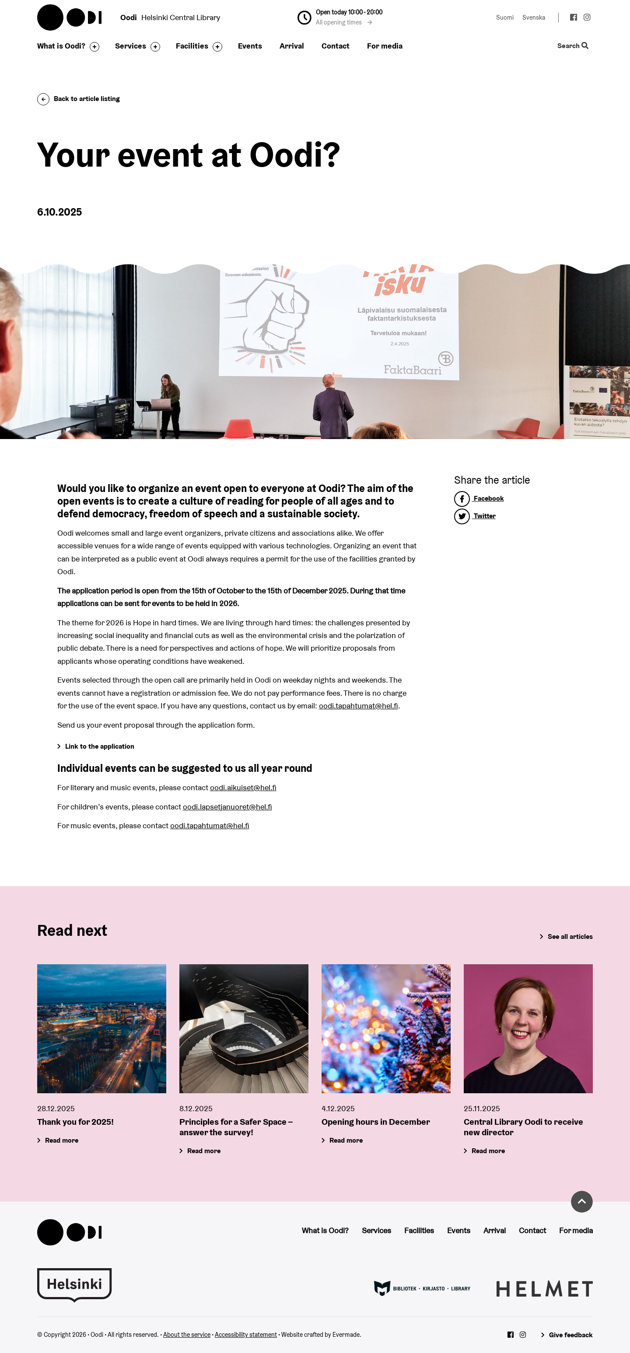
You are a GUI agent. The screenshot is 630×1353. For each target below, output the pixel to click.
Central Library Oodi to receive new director (523, 1127)
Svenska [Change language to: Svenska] (533, 17)
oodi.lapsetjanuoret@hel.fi (227, 807)
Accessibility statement (246, 1335)
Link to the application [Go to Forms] (99, 746)
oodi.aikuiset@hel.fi (243, 787)
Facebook (479, 498)
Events (250, 46)
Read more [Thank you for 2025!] (61, 1140)
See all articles (570, 936)
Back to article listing (78, 98)
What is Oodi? (61, 46)
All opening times (344, 22)
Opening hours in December (376, 1121)
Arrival (292, 46)
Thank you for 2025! (75, 1121)
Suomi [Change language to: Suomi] (505, 17)
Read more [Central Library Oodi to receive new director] (488, 1150)
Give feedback (571, 1334)
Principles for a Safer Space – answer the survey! (236, 1127)
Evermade (346, 1335)
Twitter (475, 515)
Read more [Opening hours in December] (346, 1140)
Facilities (192, 46)
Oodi (70, 17)
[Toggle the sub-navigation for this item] (92, 47)
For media (384, 46)
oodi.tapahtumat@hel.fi (358, 706)
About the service (186, 1335)
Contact (336, 46)
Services (130, 46)
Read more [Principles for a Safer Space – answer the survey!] (203, 1150)
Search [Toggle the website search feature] (572, 46)
